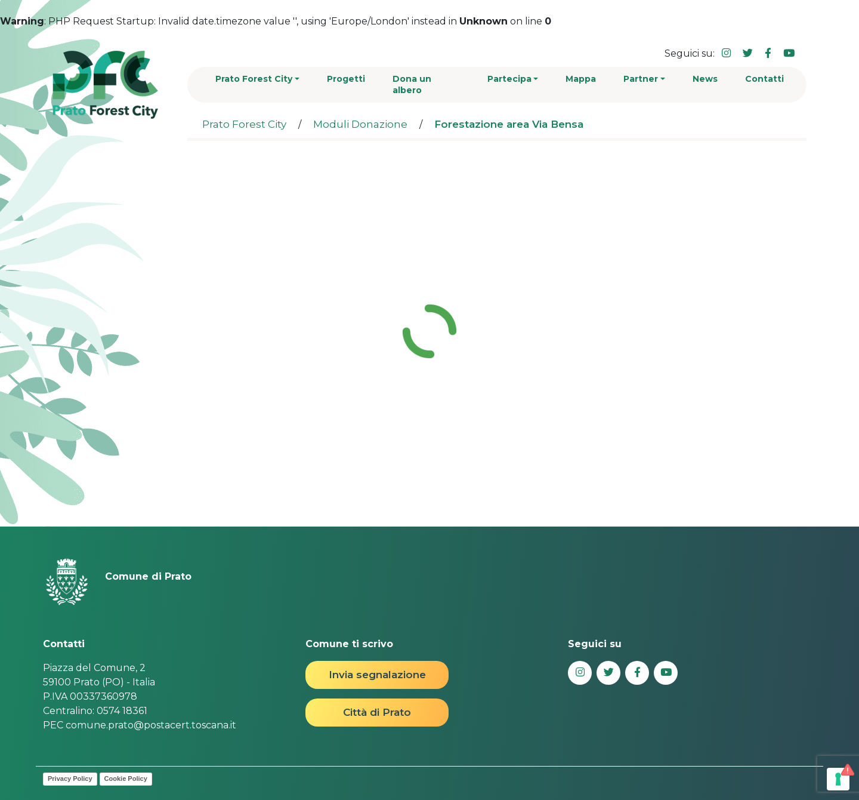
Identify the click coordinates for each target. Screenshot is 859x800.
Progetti (346, 78)
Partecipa (509, 78)
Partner (640, 78)
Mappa (581, 78)
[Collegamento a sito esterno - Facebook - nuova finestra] (768, 53)
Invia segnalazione (377, 675)
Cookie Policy (125, 778)
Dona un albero (412, 84)
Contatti (764, 78)
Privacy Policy (70, 778)
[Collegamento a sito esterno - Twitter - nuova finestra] (748, 53)
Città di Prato (377, 712)
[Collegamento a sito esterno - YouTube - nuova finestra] (788, 53)
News (705, 78)
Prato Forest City (253, 78)
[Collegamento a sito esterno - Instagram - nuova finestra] (726, 53)
